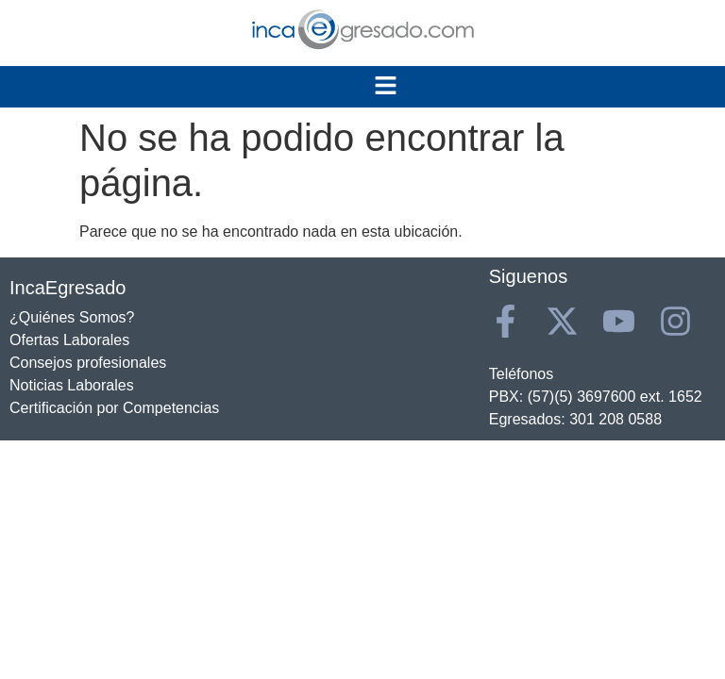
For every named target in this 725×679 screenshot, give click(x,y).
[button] (386, 87)
